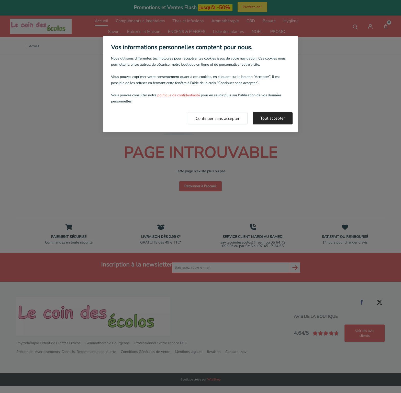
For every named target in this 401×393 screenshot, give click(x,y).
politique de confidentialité (178, 95)
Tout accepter (272, 118)
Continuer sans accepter (218, 118)
